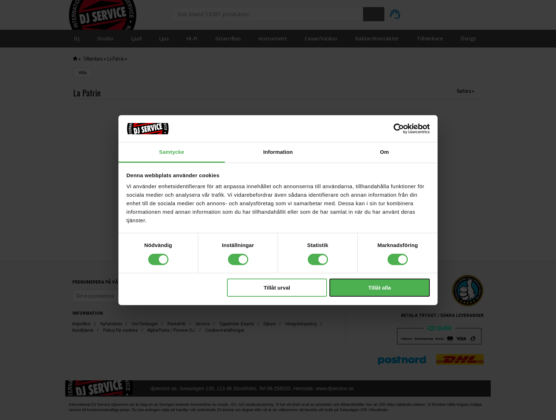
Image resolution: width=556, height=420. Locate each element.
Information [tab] (278, 152)
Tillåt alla (379, 288)
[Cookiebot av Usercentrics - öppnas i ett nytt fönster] (399, 128)
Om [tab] (384, 152)
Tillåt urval (276, 288)
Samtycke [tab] (171, 152)
